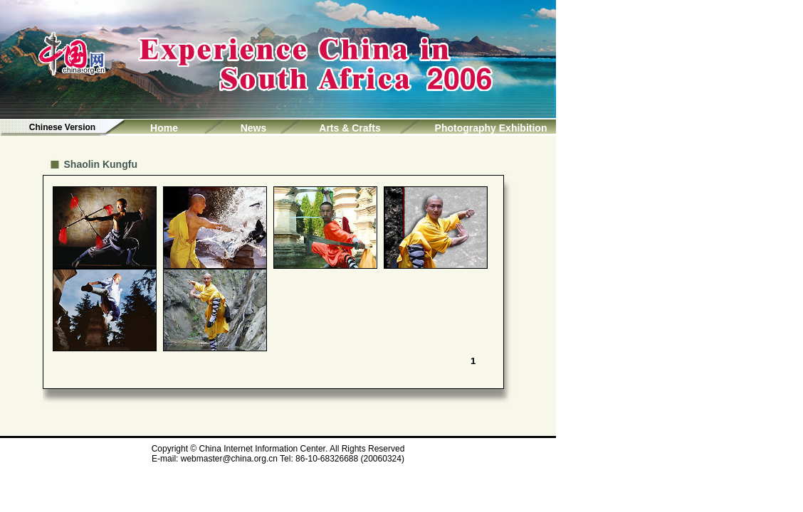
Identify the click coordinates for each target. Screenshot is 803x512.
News (254, 128)
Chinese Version (62, 127)
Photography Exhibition (491, 128)
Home (164, 128)
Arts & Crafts (349, 128)
